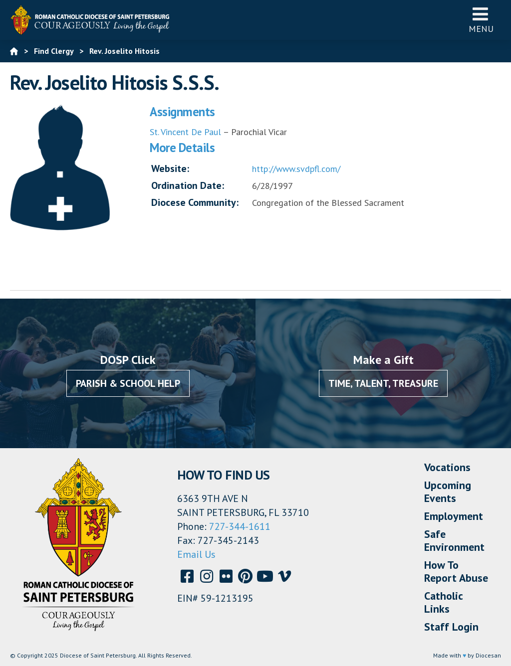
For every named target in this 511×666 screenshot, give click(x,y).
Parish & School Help (128, 383)
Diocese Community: (195, 202)
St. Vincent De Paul (185, 132)
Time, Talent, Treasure (383, 383)
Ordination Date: (187, 185)
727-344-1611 (239, 526)
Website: (170, 168)
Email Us (196, 554)
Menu (481, 19)
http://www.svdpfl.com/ (296, 168)
